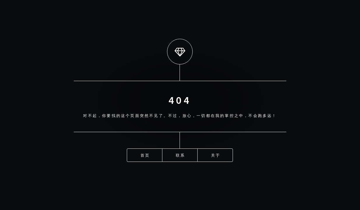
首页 (145, 155)
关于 (215, 155)
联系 (180, 155)
